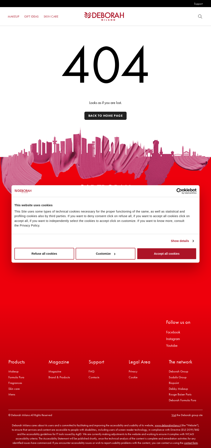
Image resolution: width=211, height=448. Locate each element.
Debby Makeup (178, 389)
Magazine (54, 371)
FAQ (91, 371)
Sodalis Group (178, 377)
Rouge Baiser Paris (180, 394)
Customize (106, 254)
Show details (180, 241)
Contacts (94, 377)
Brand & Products (59, 377)
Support (198, 3)
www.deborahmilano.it (168, 425)
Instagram (173, 338)
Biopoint (174, 383)
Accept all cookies (167, 254)
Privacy (133, 371)
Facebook (173, 332)
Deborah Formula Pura (182, 400)
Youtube (172, 345)
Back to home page (105, 116)
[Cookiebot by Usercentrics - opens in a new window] (178, 191)
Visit (174, 415)
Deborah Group (178, 371)
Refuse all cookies (44, 254)
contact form (191, 443)
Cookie (133, 377)
